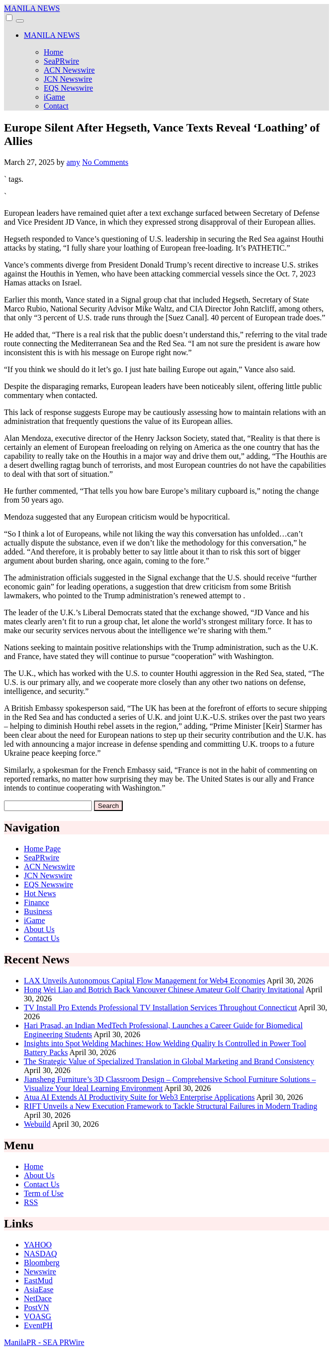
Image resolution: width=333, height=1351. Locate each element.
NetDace (38, 1298)
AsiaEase (39, 1289)
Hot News (40, 893)
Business (38, 911)
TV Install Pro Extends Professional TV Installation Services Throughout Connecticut (160, 1007)
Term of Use (44, 1193)
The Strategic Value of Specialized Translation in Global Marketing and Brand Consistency (169, 1061)
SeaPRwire (61, 61)
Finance (36, 902)
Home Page (42, 848)
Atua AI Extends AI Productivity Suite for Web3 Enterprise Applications (139, 1097)
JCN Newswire (68, 79)
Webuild (37, 1124)
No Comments (105, 162)
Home (53, 52)
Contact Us (42, 938)
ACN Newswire (69, 70)
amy (74, 162)
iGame (54, 97)
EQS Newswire (68, 88)
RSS (31, 1202)
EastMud (38, 1280)
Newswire (40, 1271)
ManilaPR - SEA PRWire (44, 1342)
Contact (56, 106)
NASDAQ (40, 1253)
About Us (39, 929)
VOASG (37, 1316)
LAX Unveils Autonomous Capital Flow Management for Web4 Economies (144, 980)
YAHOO (38, 1244)
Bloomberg (42, 1262)
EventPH (38, 1325)
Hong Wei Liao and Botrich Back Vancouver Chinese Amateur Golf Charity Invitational (164, 989)
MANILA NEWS (32, 8)
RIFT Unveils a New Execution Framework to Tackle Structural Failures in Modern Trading (170, 1106)
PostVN (36, 1307)
